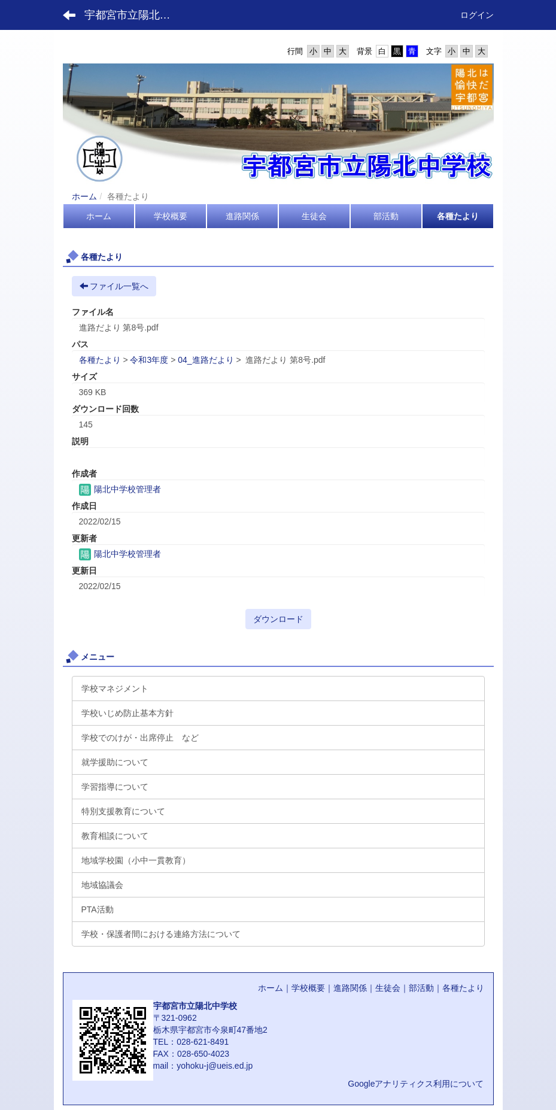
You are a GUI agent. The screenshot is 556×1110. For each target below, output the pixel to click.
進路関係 (350, 988)
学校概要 (308, 988)
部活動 (421, 988)
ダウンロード (278, 619)
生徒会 (387, 988)
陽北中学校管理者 (120, 489)
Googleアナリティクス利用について (416, 1083)
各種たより (100, 360)
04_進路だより (205, 360)
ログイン (477, 15)
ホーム (84, 196)
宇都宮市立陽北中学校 (135, 15)
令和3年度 (149, 360)
